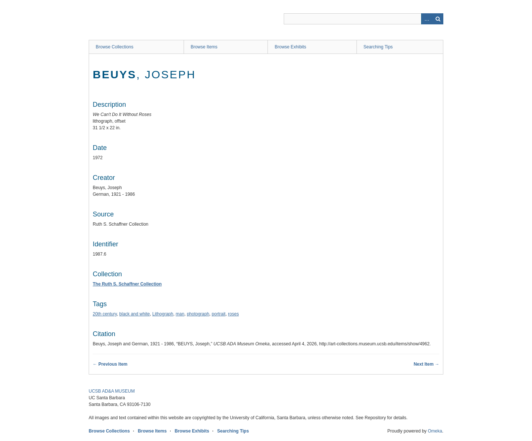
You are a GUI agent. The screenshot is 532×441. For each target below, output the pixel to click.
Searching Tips (378, 46)
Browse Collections (114, 46)
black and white (134, 314)
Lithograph (162, 314)
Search (437, 18)
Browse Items (204, 46)
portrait (218, 314)
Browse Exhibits (290, 46)
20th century (105, 314)
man (180, 314)
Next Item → (426, 364)
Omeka (435, 431)
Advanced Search (426, 18)
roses (233, 314)
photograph (198, 314)
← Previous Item (110, 364)
